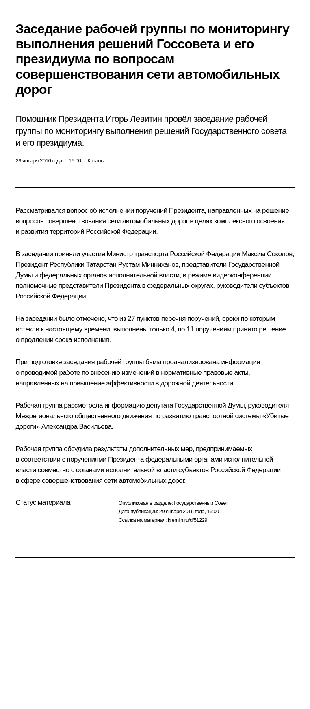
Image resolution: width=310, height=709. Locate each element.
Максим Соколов (267, 254)
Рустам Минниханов (148, 264)
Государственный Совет (201, 503)
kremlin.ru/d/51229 (187, 520)
